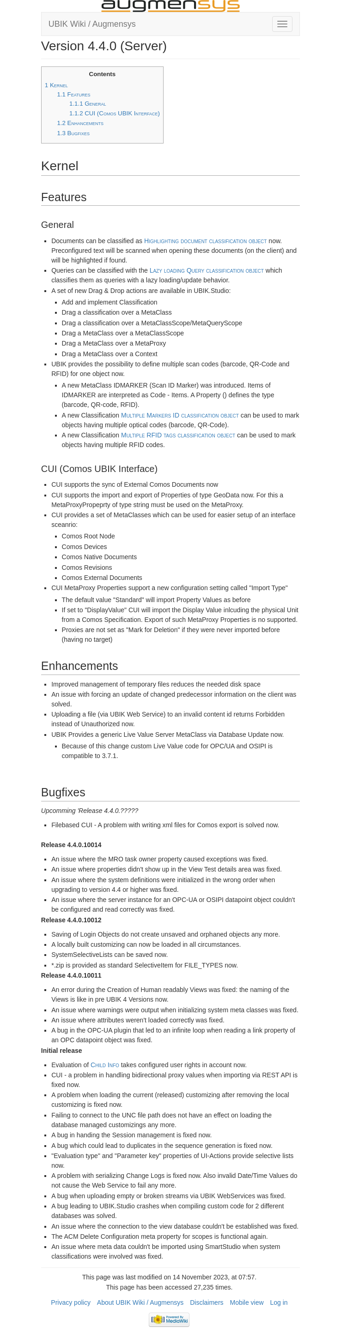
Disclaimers (206, 1302)
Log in (279, 1302)
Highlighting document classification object (205, 241)
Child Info (105, 1065)
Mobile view (246, 1302)
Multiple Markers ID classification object (180, 415)
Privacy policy (71, 1302)
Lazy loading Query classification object (207, 270)
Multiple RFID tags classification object (178, 435)
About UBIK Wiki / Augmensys (140, 1302)
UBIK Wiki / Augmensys (92, 24)
